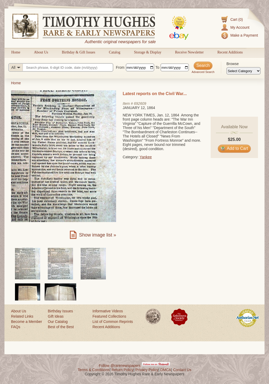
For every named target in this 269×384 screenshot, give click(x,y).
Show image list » (97, 235)
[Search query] (60, 67)
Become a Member (26, 321)
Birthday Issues (60, 311)
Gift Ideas (56, 316)
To (157, 67)
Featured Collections (109, 316)
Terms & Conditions (94, 370)
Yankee (145, 157)
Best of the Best (61, 327)
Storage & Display (147, 52)
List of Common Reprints (112, 321)
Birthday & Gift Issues (78, 52)
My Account (239, 27)
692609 (140, 103)
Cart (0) (236, 19)
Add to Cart (234, 148)
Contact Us (182, 370)
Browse (232, 64)
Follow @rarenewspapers (120, 365)
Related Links (22, 316)
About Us (41, 52)
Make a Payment (244, 35)
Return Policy (122, 370)
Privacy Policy (147, 370)
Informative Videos (107, 311)
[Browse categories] (243, 71)
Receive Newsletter (189, 52)
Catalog (114, 52)
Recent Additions (230, 52)
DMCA (165, 370)
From (120, 67)
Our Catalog (58, 321)
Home (15, 52)
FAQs (15, 327)
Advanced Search (203, 71)
